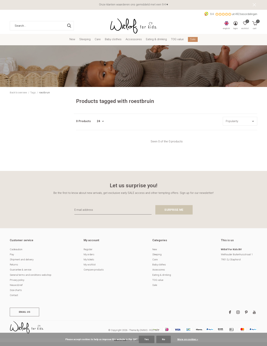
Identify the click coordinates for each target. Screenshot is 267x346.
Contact (14, 299)
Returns (14, 268)
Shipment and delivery (22, 263)
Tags (33, 96)
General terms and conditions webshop (30, 278)
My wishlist (90, 268)
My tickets (89, 263)
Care (98, 43)
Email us (24, 315)
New (72, 43)
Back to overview (18, 96)
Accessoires (134, 43)
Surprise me (173, 213)
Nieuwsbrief (16, 288)
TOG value (177, 43)
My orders (89, 258)
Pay (12, 258)
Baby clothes (113, 43)
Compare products (94, 273)
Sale (193, 43)
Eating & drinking (156, 43)
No (163, 339)
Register (88, 253)
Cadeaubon (16, 253)
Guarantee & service (20, 273)
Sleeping (85, 43)
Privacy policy (17, 283)
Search (68, 29)
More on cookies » (187, 339)
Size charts (16, 293)
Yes (146, 339)
